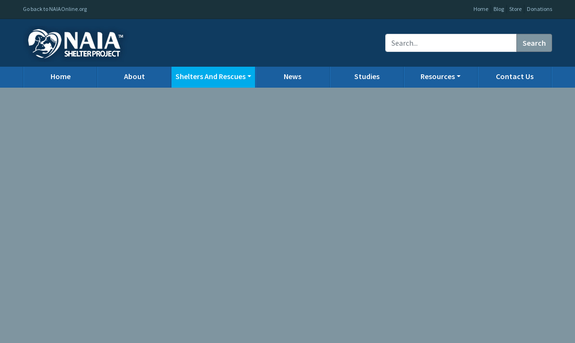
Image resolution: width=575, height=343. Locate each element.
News (292, 76)
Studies (367, 76)
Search (534, 43)
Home (480, 8)
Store (515, 8)
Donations (539, 8)
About (134, 76)
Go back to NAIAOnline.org (55, 8)
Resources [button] (438, 76)
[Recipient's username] (451, 43)
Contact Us (515, 76)
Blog (498, 8)
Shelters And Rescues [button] (210, 76)
